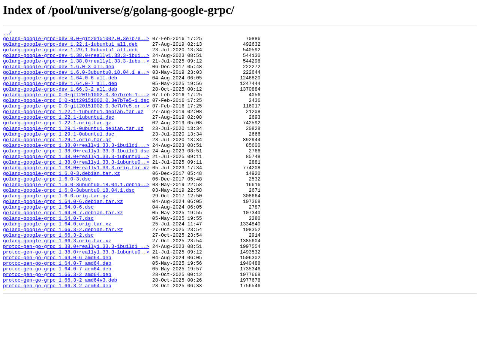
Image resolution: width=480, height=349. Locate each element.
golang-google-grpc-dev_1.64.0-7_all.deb (60, 94)
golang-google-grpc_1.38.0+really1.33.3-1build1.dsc (76, 175)
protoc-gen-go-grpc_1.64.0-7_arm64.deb (57, 316)
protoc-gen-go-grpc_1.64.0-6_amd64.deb (57, 303)
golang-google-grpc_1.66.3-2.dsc (48, 276)
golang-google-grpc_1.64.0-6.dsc (48, 242)
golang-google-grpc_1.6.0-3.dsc (47, 209)
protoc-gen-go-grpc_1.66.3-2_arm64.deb (57, 337)
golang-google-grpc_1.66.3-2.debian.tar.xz (63, 269)
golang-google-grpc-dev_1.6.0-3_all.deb (58, 74)
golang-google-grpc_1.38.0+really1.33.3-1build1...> (76, 168)
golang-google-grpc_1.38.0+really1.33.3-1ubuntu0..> (76, 182)
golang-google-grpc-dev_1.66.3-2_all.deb (60, 101)
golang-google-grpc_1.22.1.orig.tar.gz (57, 141)
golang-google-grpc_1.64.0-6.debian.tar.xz (63, 236)
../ (7, 33)
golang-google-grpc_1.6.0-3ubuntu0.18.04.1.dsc (69, 222)
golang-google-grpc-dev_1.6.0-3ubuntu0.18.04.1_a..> (76, 81)
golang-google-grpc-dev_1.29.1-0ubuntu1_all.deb (70, 54)
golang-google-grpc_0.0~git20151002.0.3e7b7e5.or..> (76, 121)
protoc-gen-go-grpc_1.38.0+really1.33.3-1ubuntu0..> (76, 296)
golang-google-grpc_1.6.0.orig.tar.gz (55, 229)
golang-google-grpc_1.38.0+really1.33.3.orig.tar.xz (76, 195)
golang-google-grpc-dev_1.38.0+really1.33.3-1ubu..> (76, 67)
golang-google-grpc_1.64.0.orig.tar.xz (57, 263)
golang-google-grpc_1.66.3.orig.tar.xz (57, 283)
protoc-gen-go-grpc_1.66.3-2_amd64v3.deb (60, 330)
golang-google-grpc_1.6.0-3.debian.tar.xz (61, 202)
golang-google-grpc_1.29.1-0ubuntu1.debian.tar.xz (73, 148)
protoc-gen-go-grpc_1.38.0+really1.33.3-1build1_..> (76, 289)
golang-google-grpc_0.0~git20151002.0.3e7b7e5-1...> (76, 107)
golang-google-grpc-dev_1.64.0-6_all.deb (60, 87)
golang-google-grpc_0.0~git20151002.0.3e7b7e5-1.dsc (76, 114)
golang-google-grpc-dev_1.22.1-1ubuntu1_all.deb (70, 47)
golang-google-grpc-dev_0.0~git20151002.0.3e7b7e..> (76, 40)
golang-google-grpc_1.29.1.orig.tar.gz (57, 161)
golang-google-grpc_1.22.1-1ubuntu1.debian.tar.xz (73, 128)
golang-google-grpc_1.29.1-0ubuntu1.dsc (58, 155)
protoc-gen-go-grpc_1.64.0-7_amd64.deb (57, 310)
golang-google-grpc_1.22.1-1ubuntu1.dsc (58, 134)
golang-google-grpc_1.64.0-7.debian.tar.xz (63, 249)
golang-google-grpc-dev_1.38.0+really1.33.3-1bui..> (76, 60)
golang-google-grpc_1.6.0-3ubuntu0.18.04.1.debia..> (76, 215)
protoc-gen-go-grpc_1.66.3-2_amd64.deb (57, 323)
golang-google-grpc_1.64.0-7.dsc (48, 256)
